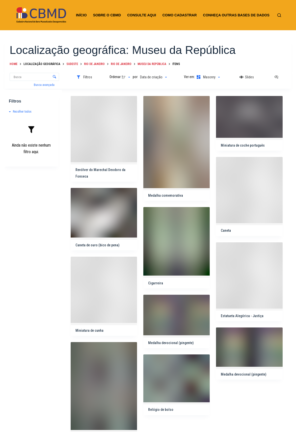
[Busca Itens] (34, 77)
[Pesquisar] (279, 15)
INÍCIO (81, 15)
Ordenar (115, 77)
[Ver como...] (277, 77)
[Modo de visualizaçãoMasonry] (207, 77)
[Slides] (247, 77)
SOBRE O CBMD (107, 15)
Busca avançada (44, 85)
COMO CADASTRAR (179, 15)
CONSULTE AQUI (141, 15)
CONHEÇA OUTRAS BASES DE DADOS (236, 15)
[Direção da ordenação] (126, 77)
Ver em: (190, 77)
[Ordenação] (153, 77)
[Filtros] (84, 77)
